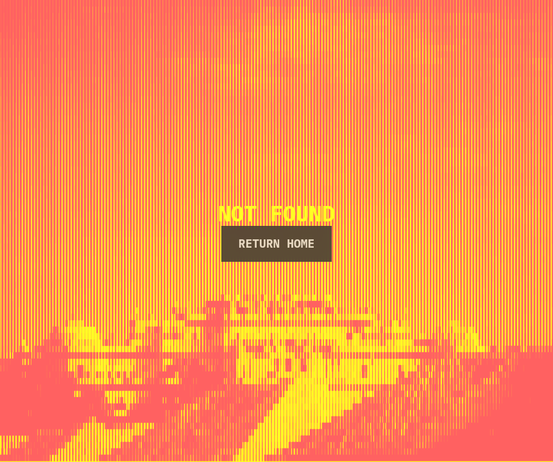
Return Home (277, 243)
